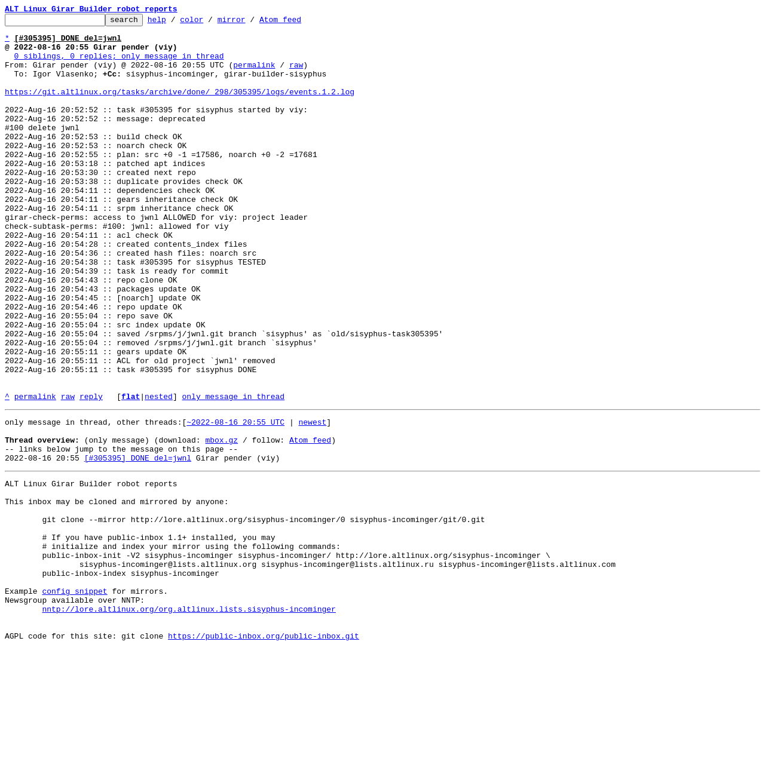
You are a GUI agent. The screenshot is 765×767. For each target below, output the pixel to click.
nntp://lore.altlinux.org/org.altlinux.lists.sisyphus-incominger (188, 721)
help (175, 22)
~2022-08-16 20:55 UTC (235, 500)
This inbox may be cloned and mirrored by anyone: (116, 592)
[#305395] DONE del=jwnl (137, 543)
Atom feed (299, 22)
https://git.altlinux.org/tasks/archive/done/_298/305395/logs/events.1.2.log (179, 107)
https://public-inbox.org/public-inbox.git (263, 753)
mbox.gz (221, 522)
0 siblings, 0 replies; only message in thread (119, 64)
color (210, 22)
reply (91, 473)
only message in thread (233, 473)
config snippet (74, 700)
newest (312, 500)
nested (159, 473)
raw (296, 75)
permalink (254, 75)
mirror (250, 22)
